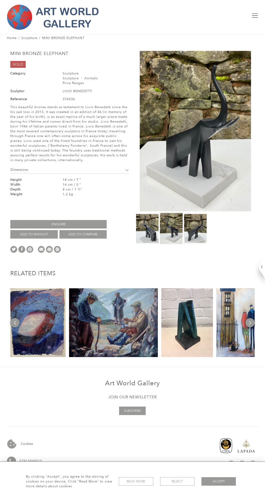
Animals (91, 78)
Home (12, 38)
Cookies (20, 444)
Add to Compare (83, 234)
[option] (38, 322)
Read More (136, 481)
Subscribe (132, 411)
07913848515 (31, 461)
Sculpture (29, 38)
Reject (177, 481)
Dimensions (70, 169)
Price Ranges (73, 83)
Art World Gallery (132, 383)
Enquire (59, 224)
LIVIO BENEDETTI (77, 91)
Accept (218, 481)
